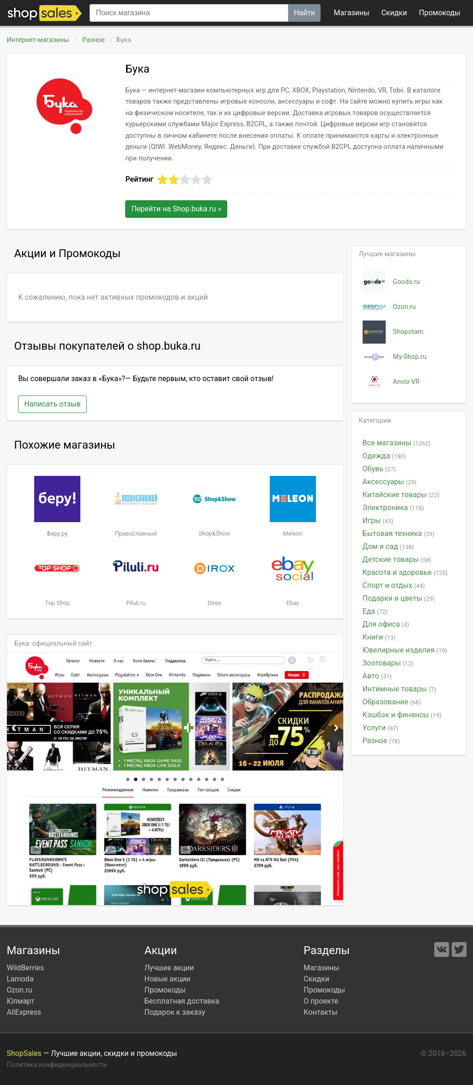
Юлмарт (20, 1001)
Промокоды (165, 990)
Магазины (352, 12)
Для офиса (386, 624)
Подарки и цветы (399, 598)
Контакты (320, 1012)
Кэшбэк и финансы (402, 714)
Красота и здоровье (405, 572)
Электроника (393, 507)
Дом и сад (388, 546)
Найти (304, 13)
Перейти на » (176, 208)
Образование (392, 701)
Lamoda (19, 978)
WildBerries (25, 967)
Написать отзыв (52, 404)
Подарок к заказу (174, 1012)
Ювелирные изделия (405, 650)
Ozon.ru (19, 990)
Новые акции (167, 978)
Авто (377, 676)
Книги (379, 637)
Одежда (384, 455)
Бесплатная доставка (181, 1001)
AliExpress (23, 1012)
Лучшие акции (169, 967)
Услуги (381, 727)
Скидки (394, 12)
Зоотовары (388, 663)
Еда (375, 611)
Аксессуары (390, 481)
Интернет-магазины (37, 40)
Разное (93, 40)
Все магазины (397, 442)
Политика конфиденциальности (56, 1065)
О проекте (320, 1001)
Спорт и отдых (394, 585)
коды (440, 12)
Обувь (379, 468)
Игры (378, 520)
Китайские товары (401, 494)
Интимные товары (399, 688)
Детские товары (397, 559)
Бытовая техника (399, 533)
